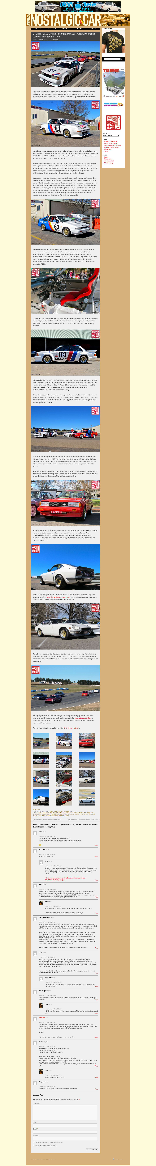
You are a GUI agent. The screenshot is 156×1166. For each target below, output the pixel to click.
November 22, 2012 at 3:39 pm (53, 1009)
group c (62, 814)
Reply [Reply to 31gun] (96, 1066)
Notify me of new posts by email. (46, 1145)
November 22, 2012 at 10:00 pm (53, 1075)
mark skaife (70, 814)
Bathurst (66, 812)
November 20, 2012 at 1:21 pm (47, 922)
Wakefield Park (63, 815)
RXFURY (42, 1017)
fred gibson (46, 814)
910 (54, 812)
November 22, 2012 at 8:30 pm (47, 1046)
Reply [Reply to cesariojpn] (96, 999)
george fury (55, 814)
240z (44, 812)
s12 (37, 815)
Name (35, 1122)
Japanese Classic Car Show (112, 145)
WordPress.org (108, 163)
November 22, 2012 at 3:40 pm (53, 906)
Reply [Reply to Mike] (96, 897)
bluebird (73, 812)
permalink (36, 809)
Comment (36, 1104)
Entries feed (107, 159)
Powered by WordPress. (119, 1159)
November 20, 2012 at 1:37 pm (47, 957)
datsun (90, 812)
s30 (40, 815)
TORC (106, 151)
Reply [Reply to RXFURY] (96, 1037)
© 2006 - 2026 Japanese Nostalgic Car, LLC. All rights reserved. (43, 1159)
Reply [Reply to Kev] (96, 913)
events (52, 811)
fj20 (39, 814)
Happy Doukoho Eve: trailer (83, 819)
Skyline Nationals (52, 815)
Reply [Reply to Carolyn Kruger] (96, 948)
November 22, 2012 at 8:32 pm (47, 1086)
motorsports (59, 811)
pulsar (87, 814)
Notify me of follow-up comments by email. (49, 1142)
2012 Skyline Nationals (71, 728)
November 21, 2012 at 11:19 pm (47, 995)
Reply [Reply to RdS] (96, 845)
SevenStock (107, 149)
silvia (43, 815)
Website (35, 1136)
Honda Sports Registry (111, 143)
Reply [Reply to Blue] (96, 973)
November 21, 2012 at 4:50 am (53, 982)
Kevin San (55, 39)
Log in (106, 157)
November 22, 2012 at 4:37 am (47, 1022)
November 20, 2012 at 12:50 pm (47, 889)
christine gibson (82, 812)
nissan (67, 811)
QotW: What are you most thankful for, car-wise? (46, 819)
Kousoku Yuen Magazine (111, 147)
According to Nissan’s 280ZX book (58, 597)
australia (58, 812)
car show (83, 718)
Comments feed (109, 161)
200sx (40, 812)
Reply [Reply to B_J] (96, 880)
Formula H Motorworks (111, 141)
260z (47, 812)
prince (82, 814)
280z (51, 812)
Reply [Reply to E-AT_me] (96, 856)
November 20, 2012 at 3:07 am (47, 836)
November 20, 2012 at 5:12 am (47, 854)
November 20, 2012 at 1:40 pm (53, 866)
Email (35, 1129)
